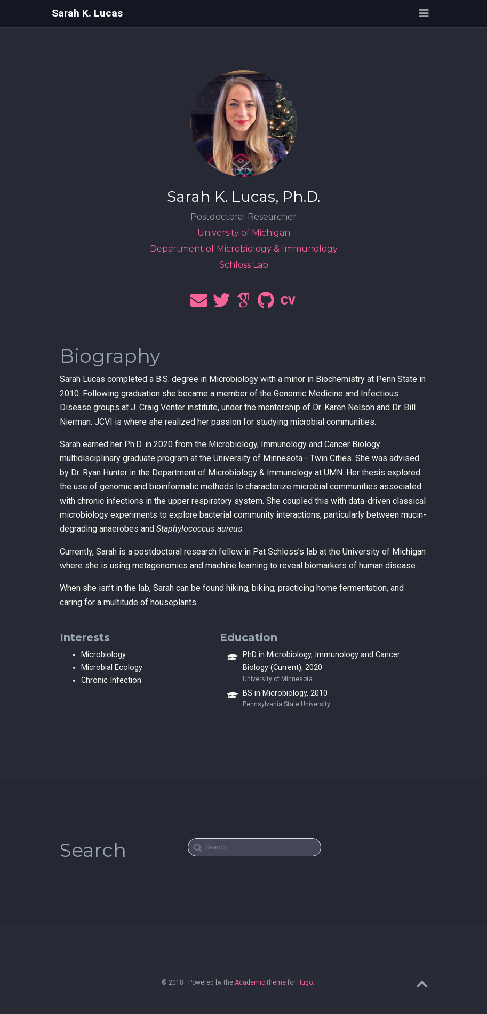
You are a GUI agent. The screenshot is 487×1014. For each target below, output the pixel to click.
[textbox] (254, 847)
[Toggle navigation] (424, 13)
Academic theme (260, 982)
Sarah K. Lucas (87, 13)
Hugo (305, 982)
